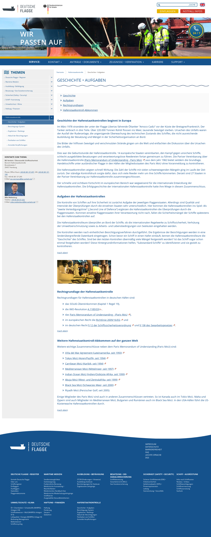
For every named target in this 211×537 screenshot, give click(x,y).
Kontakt (55, 62)
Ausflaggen (15, 488)
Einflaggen (15, 486)
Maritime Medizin (12, 82)
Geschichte (69, 95)
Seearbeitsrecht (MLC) (118, 482)
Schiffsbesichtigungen (185, 484)
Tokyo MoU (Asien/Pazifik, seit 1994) (85, 358)
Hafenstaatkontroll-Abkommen (80, 110)
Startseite (60, 72)
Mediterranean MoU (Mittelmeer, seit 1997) (89, 369)
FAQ (147, 452)
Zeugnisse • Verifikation (126, 62)
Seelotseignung (49, 482)
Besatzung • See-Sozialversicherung (19, 91)
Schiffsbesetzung (116, 479)
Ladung (146, 488)
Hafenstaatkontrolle (13, 117)
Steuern (47, 512)
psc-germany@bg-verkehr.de (21, 179)
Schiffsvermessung (184, 486)
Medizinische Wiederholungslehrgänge (58, 493)
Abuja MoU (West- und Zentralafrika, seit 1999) (91, 379)
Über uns (14, 482)
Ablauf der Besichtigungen (18, 136)
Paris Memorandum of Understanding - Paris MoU (113, 160)
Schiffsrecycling (16, 524)
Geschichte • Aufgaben (16, 122)
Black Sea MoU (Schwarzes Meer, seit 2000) (89, 385)
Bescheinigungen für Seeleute (88, 484)
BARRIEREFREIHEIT (153, 449)
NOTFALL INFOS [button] (192, 11)
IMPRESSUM (150, 444)
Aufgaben (68, 100)
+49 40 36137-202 (18, 200)
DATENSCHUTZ (152, 447)
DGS (147, 457)
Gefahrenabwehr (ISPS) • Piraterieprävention (152, 485)
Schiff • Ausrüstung (13, 99)
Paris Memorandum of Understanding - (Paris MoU (98, 314)
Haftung (47, 508)
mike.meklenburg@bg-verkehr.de (22, 202)
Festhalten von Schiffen (16, 140)
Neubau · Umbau (183, 482)
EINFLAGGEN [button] (168, 11)
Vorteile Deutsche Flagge (20, 479)
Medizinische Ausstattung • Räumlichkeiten (54, 487)
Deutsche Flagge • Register (16, 77)
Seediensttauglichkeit (52, 479)
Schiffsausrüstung (183, 488)
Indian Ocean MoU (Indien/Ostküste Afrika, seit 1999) (95, 374)
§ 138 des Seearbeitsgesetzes (156, 325)
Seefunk (180, 491)
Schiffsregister (16, 484)
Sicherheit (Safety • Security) (16, 95)
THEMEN (18, 72)
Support (178, 62)
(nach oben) (62, 252)
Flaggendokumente (18, 493)
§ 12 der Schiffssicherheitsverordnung (109, 325)
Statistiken (15, 491)
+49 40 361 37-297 (27, 172)
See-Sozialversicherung (119, 484)
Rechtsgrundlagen (73, 105)
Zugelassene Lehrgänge (86, 486)
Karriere (157, 62)
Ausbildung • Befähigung (15, 86)
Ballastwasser (16, 522)
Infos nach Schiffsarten (185, 479)
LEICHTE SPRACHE (153, 455)
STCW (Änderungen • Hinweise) (89, 479)
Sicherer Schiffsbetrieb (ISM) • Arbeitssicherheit (154, 480)
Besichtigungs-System (16, 126)
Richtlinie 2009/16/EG (108, 320)
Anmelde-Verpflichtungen (17, 145)
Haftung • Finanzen (13, 109)
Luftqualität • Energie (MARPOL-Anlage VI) (26, 517)
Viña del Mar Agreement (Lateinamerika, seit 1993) (93, 352)
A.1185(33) (93, 309)
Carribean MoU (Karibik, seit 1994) (84, 363)
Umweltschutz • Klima (14, 104)
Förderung (48, 510)
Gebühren (47, 515)
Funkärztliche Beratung (52, 484)
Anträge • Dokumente (85, 62)
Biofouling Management (20, 519)
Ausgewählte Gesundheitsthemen (56, 498)
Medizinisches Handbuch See (55, 491)
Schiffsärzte (48, 495)
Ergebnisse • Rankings (16, 131)
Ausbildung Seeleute (84, 482)
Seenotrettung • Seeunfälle (153, 491)
